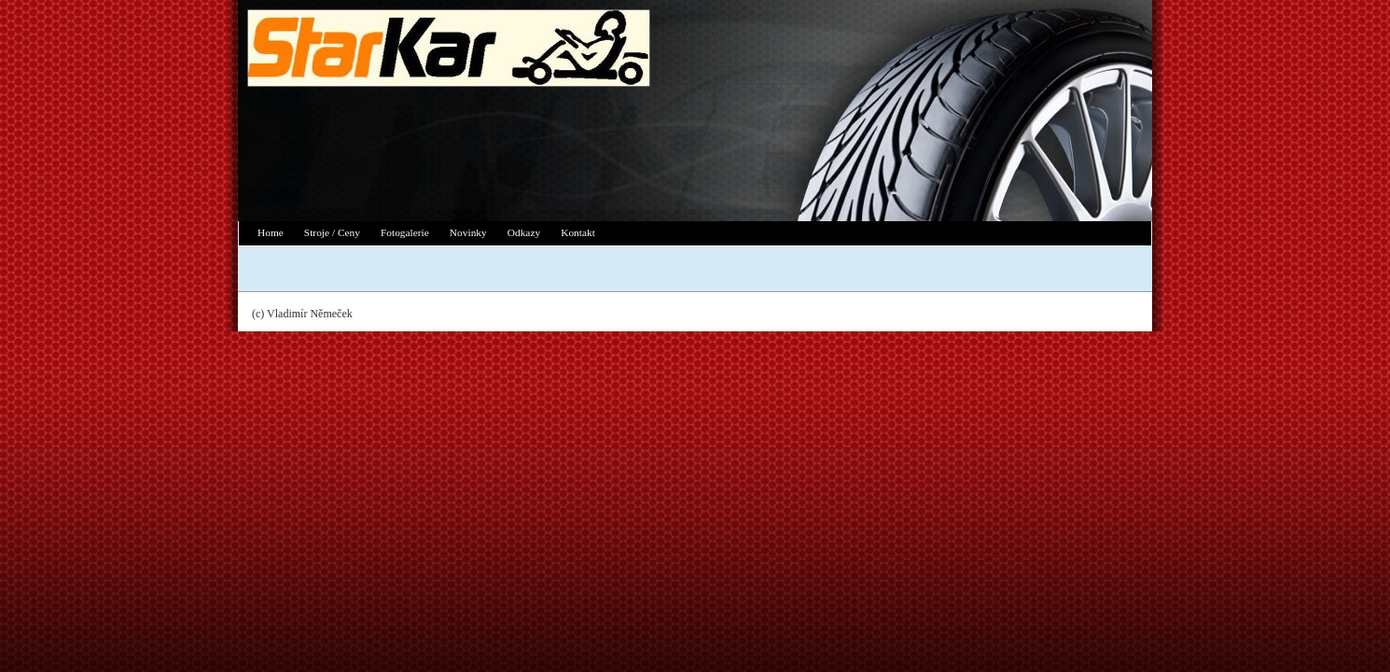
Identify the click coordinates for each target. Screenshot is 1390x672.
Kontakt (578, 232)
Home (270, 232)
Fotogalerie (405, 232)
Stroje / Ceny (332, 232)
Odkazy (523, 232)
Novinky (468, 232)
